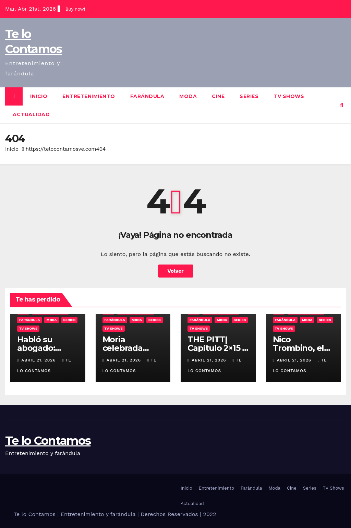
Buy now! (75, 9)
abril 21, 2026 (39, 360)
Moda (188, 96)
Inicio (38, 96)
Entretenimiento (88, 96)
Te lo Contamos (47, 440)
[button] (341, 105)
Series (249, 96)
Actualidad (31, 114)
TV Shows (289, 96)
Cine (218, 96)
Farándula (147, 96)
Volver (176, 271)
